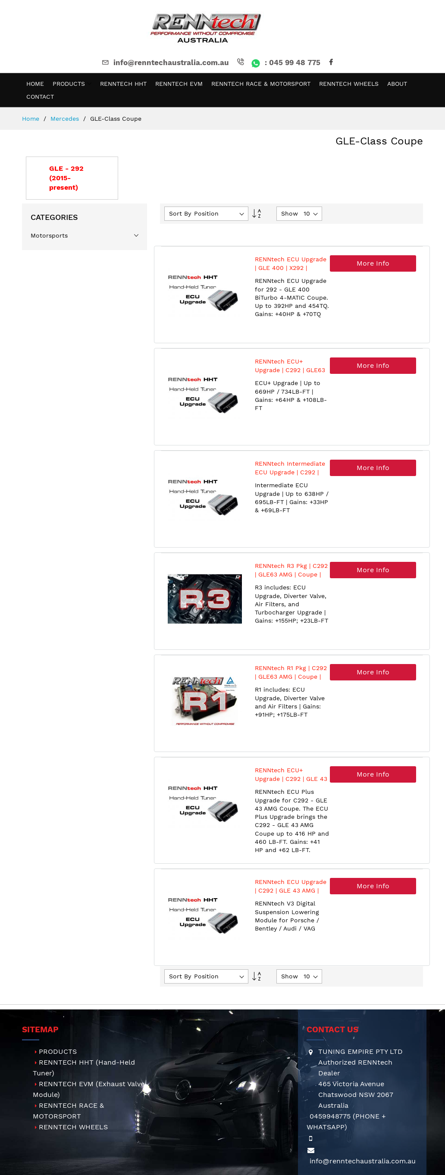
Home (31, 118)
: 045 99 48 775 (277, 62)
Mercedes (65, 118)
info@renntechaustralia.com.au (164, 62)
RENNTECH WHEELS (73, 1127)
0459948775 (330, 1116)
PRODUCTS (58, 1051)
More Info (373, 263)
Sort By (180, 213)
